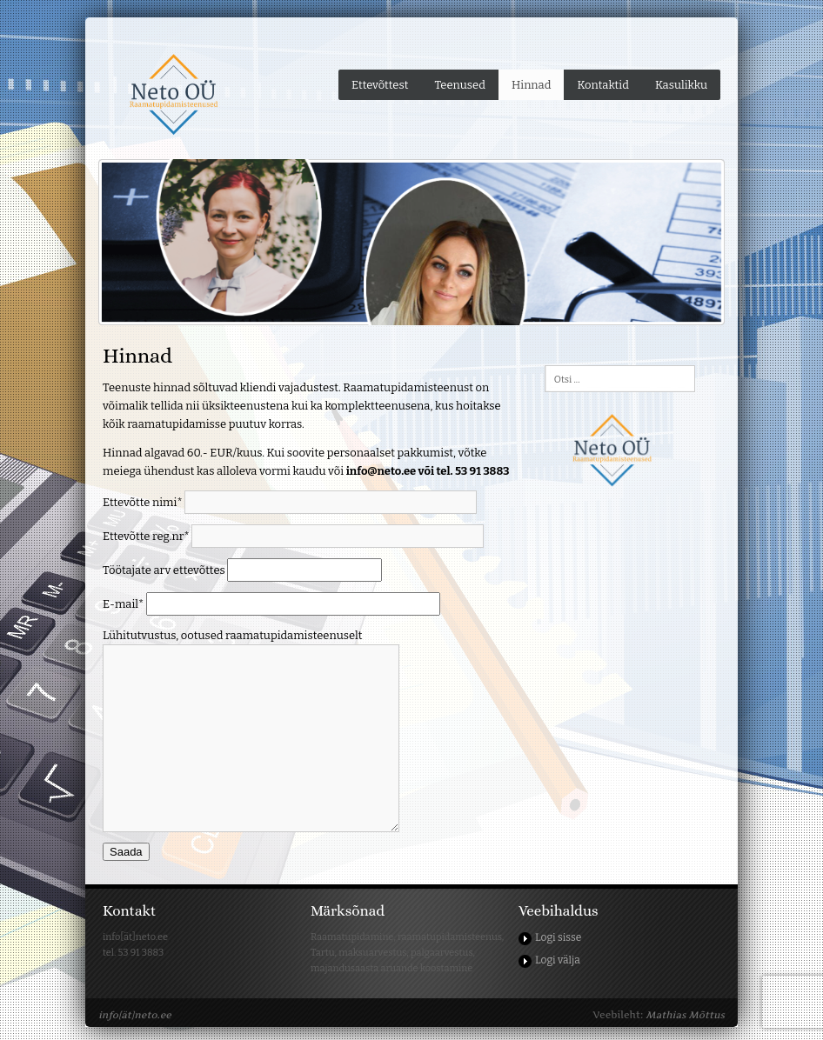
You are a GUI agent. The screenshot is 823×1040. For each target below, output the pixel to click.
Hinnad (532, 84)
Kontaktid (603, 84)
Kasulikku (681, 84)
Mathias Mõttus (685, 1015)
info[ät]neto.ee (134, 1015)
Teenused (459, 84)
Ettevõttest (379, 84)
